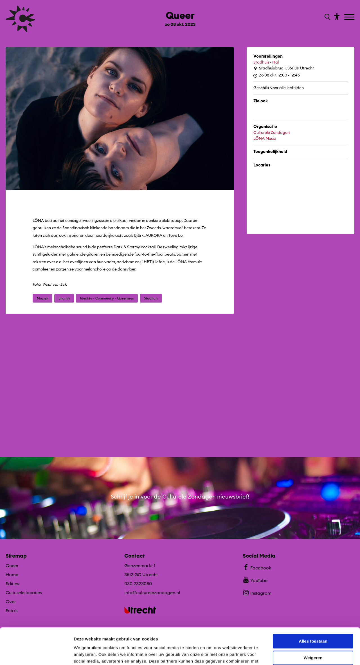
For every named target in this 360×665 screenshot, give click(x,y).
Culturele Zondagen (271, 132)
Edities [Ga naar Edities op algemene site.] (12, 583)
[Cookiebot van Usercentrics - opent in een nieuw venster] (36, 654)
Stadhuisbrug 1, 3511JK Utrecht (283, 68)
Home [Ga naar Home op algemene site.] (12, 574)
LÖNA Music (264, 138)
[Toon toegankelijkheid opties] (336, 16)
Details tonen (87, 654)
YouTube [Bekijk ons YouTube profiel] (255, 580)
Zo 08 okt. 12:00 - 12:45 (276, 75)
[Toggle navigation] (350, 17)
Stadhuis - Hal (266, 62)
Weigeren (312, 621)
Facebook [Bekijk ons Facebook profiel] (257, 567)
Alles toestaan (313, 605)
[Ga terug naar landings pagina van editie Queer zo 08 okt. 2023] (180, 16)
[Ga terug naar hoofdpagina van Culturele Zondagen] (20, 19)
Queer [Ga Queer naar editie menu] (12, 565)
